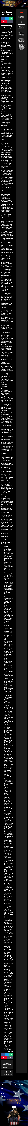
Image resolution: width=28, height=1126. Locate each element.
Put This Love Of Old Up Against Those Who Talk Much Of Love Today (8, 826)
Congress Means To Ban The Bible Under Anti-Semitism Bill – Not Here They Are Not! (8, 986)
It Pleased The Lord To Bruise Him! (8, 1050)
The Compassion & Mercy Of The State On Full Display (8, 691)
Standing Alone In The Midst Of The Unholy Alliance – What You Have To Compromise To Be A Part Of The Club (8, 654)
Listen (16, 1088)
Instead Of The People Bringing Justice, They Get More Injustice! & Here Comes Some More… (8, 634)
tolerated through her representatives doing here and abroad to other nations (6, 266)
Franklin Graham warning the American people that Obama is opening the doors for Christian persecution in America (7, 174)
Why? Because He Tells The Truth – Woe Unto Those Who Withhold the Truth (8, 645)
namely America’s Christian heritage (6, 186)
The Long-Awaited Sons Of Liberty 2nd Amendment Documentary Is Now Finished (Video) (8, 850)
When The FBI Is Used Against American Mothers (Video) (8, 625)
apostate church (7, 313)
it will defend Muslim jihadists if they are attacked (7, 160)
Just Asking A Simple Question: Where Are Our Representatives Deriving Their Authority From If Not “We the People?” (8, 759)
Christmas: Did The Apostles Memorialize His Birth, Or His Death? (8, 995)
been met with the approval (7, 311)
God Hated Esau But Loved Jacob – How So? (8, 1032)
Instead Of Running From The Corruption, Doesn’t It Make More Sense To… (8, 550)
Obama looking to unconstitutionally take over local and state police (7, 165)
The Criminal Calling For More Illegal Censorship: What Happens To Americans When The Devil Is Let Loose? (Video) (8, 679)
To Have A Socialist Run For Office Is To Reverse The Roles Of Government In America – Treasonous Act (8, 602)
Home (2, 1084)
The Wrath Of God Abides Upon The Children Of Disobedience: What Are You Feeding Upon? (8, 1041)
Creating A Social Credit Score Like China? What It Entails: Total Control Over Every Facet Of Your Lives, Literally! (8, 725)
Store (2, 1088)
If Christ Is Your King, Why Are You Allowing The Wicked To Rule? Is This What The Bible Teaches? (8, 959)
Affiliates (3, 1096)
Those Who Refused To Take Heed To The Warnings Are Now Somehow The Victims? (8, 948)
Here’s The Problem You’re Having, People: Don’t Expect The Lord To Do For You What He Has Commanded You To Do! (8, 1010)
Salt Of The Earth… (7, 733)
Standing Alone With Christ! (8, 1001)
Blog (2, 1093)
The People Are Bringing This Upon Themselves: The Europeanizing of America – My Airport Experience (8, 666)
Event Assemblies (6, 1091)
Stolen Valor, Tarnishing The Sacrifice (8, 941)
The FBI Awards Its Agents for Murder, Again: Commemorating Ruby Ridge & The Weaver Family (8, 590)
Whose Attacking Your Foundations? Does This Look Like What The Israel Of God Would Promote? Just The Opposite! (8, 909)
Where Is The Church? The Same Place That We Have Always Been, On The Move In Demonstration (8, 742)
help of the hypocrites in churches (7, 284)
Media (16, 1096)
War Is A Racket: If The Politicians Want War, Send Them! (8, 898)
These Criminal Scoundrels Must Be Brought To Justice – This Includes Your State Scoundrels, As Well (8, 772)
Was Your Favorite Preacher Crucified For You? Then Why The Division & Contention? (8, 799)
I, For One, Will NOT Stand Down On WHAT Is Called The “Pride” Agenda (8, 699)
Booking (17, 1091)
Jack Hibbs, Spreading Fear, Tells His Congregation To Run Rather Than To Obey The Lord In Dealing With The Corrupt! (8, 614)
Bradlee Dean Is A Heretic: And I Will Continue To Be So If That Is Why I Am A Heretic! (8, 874)
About (16, 1093)
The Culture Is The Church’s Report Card (7, 750)
